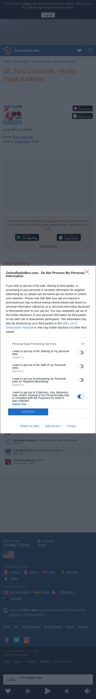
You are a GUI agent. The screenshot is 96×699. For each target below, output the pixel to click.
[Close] (88, 273)
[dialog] (48, 349)
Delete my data (29, 426)
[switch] (81, 353)
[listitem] (48, 344)
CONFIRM (28, 411)
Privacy (71, 426)
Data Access (53, 426)
